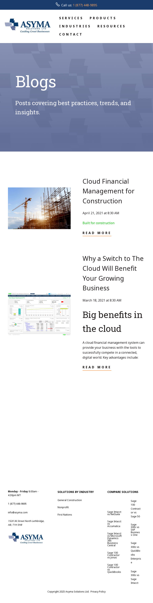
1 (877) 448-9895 (85, 5)
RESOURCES (111, 26)
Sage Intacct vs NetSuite (114, 513)
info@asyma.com (18, 512)
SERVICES (71, 18)
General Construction (70, 500)
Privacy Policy (98, 591)
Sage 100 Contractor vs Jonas (113, 555)
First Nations (65, 514)
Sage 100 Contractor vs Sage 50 (135, 508)
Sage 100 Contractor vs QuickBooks (114, 568)
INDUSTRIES (75, 26)
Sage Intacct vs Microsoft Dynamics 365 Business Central (114, 539)
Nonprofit (63, 507)
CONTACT (71, 34)
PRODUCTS (103, 18)
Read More (97, 233)
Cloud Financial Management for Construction (109, 191)
